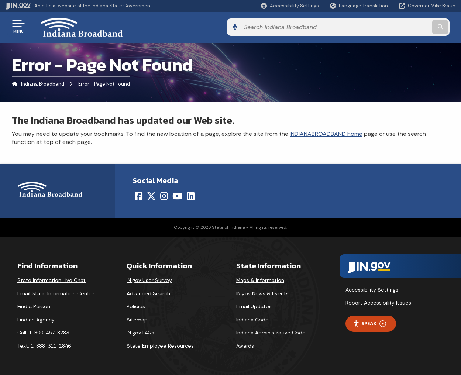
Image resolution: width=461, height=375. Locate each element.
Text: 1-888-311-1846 (44, 344)
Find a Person (33, 305)
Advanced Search (148, 292)
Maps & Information (260, 278)
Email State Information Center (55, 292)
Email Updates (254, 305)
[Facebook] (138, 194)
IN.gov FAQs (140, 331)
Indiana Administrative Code (271, 331)
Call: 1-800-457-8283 (43, 331)
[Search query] (404, 26)
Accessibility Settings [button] (371, 288)
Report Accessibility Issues (378, 301)
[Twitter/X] (151, 194)
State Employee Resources (160, 344)
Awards (245, 344)
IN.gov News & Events (262, 292)
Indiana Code (252, 318)
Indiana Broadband (42, 83)
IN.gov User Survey (149, 278)
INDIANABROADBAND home (326, 132)
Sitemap (137, 318)
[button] (290, 5)
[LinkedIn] (191, 194)
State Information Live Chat (51, 278)
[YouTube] (177, 194)
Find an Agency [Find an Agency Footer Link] (36, 318)
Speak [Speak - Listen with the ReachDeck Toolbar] (369, 322)
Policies (136, 305)
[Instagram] (164, 194)
